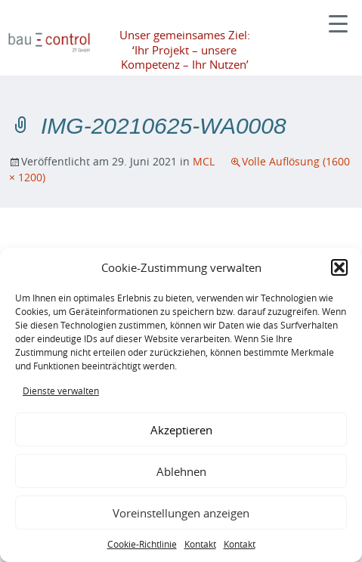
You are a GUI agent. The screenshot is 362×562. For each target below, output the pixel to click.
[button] (339, 267)
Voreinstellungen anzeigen (181, 512)
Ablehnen (181, 471)
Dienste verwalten (61, 390)
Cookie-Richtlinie (142, 544)
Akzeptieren (181, 429)
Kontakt (200, 544)
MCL (204, 161)
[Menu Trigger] (338, 22)
